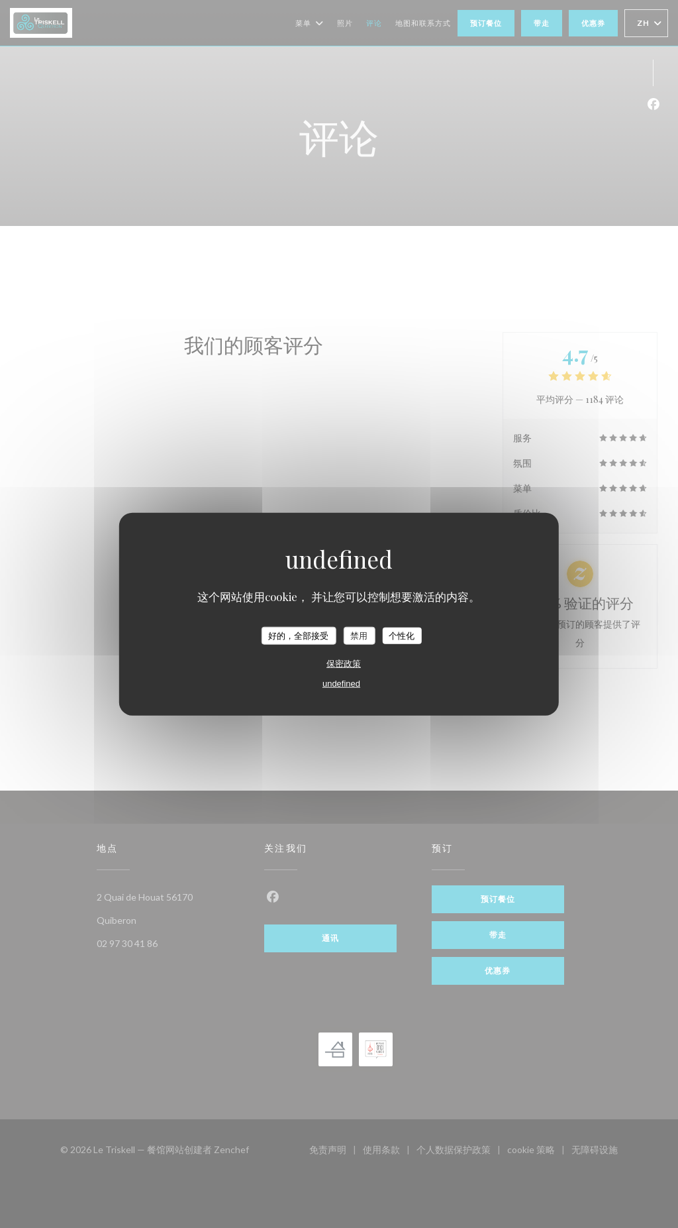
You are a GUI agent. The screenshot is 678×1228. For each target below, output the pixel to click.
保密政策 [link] (343, 664)
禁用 (358, 635)
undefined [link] (341, 684)
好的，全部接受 (298, 635)
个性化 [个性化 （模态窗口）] (401, 635)
